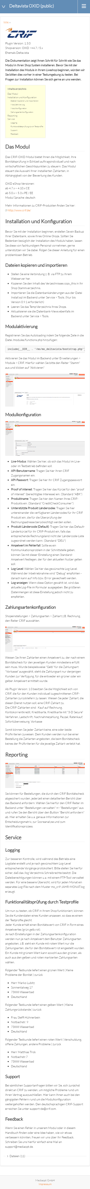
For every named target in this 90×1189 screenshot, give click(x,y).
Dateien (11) (17, 1156)
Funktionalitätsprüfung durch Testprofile (27, 126)
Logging (14, 122)
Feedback (14, 134)
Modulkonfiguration (19, 108)
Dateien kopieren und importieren (24, 100)
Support (14, 130)
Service (11, 119)
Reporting (12, 115)
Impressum (45, 1184)
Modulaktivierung (18, 104)
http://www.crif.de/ (19, 210)
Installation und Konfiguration (22, 97)
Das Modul (12, 93)
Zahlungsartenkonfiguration (22, 112)
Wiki (6, 22)
